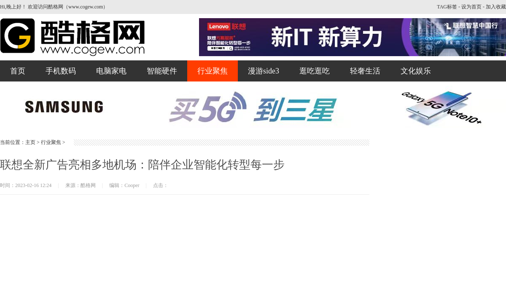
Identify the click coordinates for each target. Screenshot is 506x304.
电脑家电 (111, 71)
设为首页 (471, 7)
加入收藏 (496, 7)
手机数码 (61, 71)
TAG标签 (447, 7)
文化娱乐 (416, 71)
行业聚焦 (212, 71)
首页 (17, 71)
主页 (30, 142)
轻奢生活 (365, 71)
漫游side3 (263, 71)
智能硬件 (162, 71)
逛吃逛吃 (314, 71)
